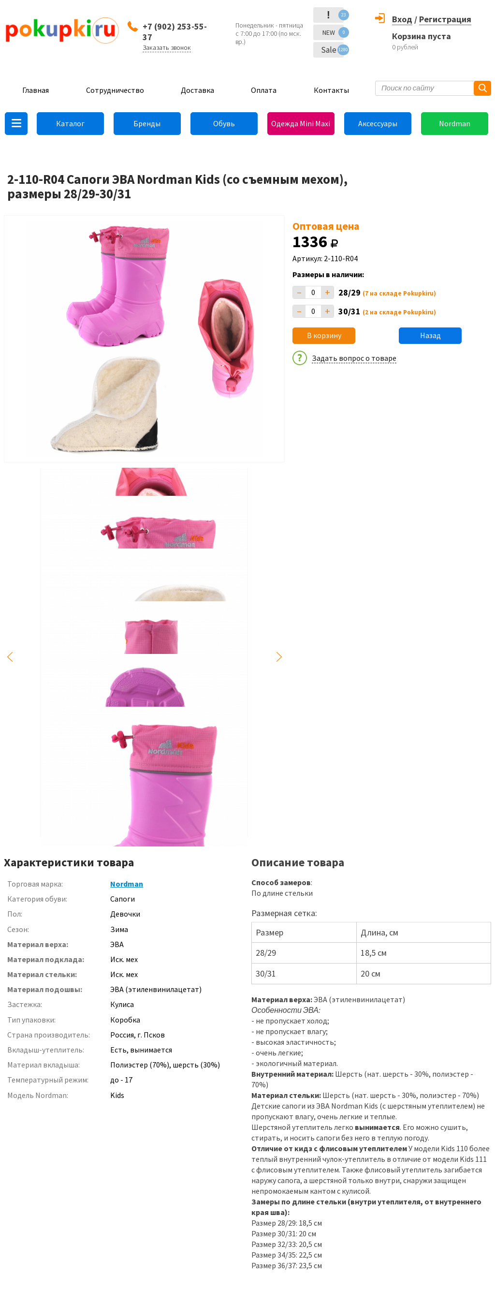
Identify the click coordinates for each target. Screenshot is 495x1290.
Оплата (264, 90)
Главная (35, 90)
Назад (430, 335)
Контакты (331, 90)
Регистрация (445, 19)
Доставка (197, 90)
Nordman (454, 123)
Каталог (70, 123)
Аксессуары (377, 123)
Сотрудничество (115, 90)
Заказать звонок (167, 47)
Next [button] (279, 657)
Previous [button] (9, 657)
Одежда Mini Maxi (300, 123)
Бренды (146, 123)
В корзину (324, 335)
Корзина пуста (421, 36)
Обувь (224, 123)
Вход (402, 19)
